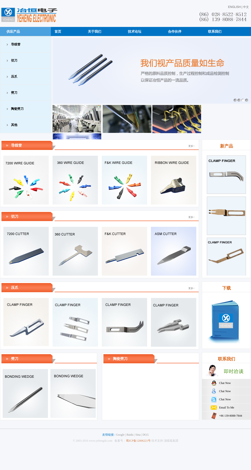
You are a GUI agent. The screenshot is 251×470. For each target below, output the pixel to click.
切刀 (14, 60)
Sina (137, 434)
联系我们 (214, 31)
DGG (146, 434)
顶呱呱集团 (171, 440)
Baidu (129, 434)
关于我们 (94, 31)
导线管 (15, 44)
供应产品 (13, 31)
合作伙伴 (174, 31)
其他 (14, 125)
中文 (246, 7)
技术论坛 (134, 31)
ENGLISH (234, 7)
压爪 (14, 76)
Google (120, 434)
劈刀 (14, 92)
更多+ (191, 146)
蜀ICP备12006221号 (138, 440)
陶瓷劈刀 (17, 109)
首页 (57, 31)
